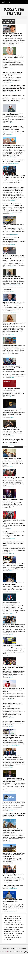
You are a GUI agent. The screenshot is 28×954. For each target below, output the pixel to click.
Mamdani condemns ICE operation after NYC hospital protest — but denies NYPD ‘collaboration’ (13, 705)
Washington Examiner (14, 234)
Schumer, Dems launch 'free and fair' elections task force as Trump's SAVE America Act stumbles (12, 367)
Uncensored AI (6, 948)
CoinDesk (10, 613)
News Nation (12, 244)
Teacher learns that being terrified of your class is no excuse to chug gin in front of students (13, 57)
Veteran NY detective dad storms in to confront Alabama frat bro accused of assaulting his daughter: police (12, 35)
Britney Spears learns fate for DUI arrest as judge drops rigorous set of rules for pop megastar (13, 543)
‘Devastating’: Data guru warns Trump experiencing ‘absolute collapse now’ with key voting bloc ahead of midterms (13, 127)
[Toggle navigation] (26, 2)
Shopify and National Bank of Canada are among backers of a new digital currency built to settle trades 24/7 (13, 830)
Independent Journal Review (15, 284)
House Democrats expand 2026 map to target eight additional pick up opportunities (12, 901)
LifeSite (11, 82)
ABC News (11, 810)
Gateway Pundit (13, 91)
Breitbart (10, 767)
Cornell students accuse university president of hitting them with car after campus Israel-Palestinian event (14, 257)
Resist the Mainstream (14, 163)
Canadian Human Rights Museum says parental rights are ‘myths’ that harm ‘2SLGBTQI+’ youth (12, 74)
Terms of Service (17, 952)
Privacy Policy (24, 952)
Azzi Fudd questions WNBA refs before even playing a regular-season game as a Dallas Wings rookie (14, 667)
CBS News (12, 486)
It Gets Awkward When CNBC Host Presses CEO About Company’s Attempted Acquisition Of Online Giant (13, 737)
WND (11, 134)
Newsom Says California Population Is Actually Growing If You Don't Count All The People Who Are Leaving (14, 779)
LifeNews (12, 291)
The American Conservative (15, 101)
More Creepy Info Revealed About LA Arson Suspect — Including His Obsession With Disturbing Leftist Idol (14, 854)
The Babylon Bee (13, 156)
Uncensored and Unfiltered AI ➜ (8, 21)
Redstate (11, 183)
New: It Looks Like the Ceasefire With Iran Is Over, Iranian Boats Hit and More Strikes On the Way (14, 177)
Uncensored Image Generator (18, 948)
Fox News (12, 44)
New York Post (13, 200)
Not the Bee (12, 538)
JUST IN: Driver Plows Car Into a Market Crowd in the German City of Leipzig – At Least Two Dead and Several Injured (13, 440)
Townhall (12, 435)
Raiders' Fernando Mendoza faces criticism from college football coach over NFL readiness (13, 690)
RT (10, 396)
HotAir (11, 466)
